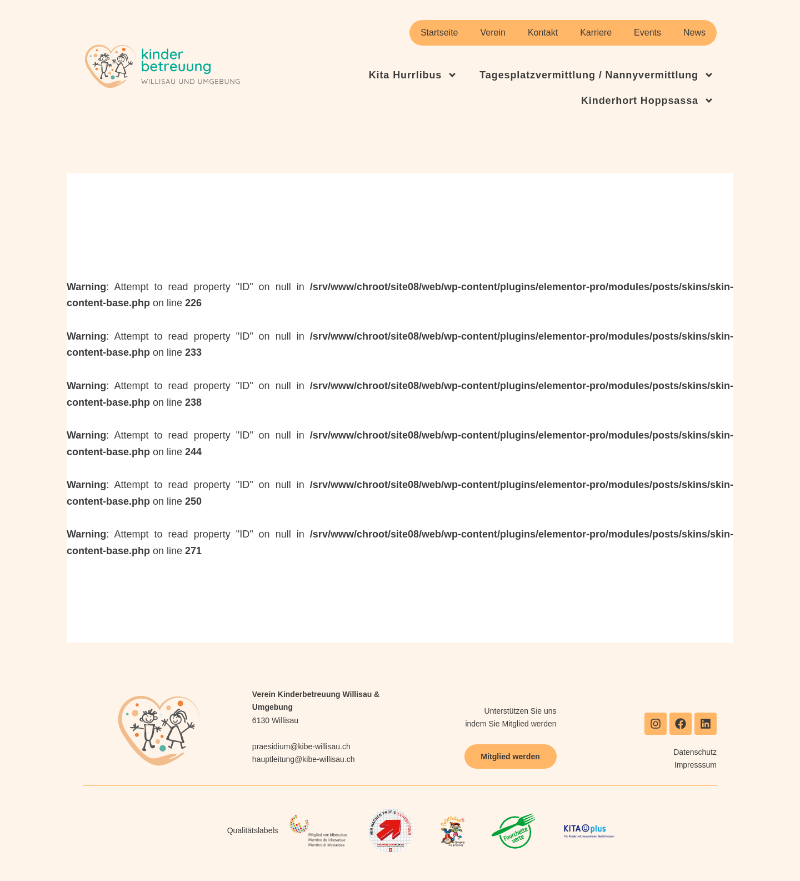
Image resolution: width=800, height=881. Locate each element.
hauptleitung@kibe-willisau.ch (303, 759)
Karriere (596, 32)
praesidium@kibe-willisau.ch (301, 746)
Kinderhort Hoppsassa (647, 100)
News (694, 32)
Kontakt (543, 32)
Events (647, 32)
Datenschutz (695, 752)
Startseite (439, 32)
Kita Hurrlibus (413, 75)
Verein (493, 32)
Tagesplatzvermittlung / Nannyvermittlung (596, 75)
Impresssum (695, 764)
